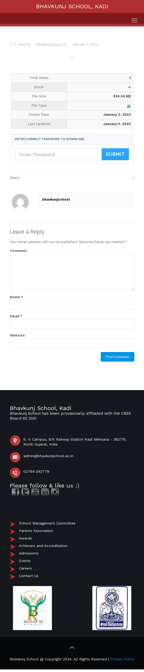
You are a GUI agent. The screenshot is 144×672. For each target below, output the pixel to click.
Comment (18, 251)
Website (17, 335)
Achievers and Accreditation (43, 546)
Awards (25, 538)
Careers (25, 568)
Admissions (28, 553)
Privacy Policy (122, 659)
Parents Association (36, 531)
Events (25, 561)
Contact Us (28, 576)
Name (16, 297)
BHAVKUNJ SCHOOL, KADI (72, 6)
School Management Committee (47, 523)
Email (16, 316)
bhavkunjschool (49, 44)
